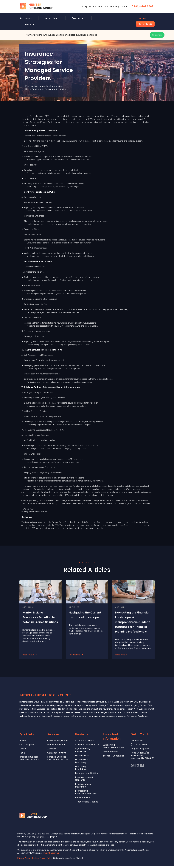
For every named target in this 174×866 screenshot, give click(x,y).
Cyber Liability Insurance (82, 750)
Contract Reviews (56, 752)
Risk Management (56, 744)
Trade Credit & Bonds (86, 801)
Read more (157, 35)
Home (22, 740)
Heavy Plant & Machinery (82, 761)
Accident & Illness (84, 740)
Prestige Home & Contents (84, 779)
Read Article (28, 666)
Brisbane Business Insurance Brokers (29, 758)
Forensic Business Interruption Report (57, 758)
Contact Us (143, 18)
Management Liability (86, 773)
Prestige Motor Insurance (83, 785)
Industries (51, 18)
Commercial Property (87, 744)
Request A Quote (140, 748)
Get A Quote (145, 24)
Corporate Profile (92, 6)
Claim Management (58, 740)
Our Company (111, 6)
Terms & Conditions (113, 755)
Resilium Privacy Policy (42, 858)
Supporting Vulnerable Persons (113, 746)
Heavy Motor (82, 755)
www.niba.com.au (51, 853)
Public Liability (82, 797)
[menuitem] (29, 18)
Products (77, 18)
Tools (28, 24)
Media (125, 6)
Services (24, 18)
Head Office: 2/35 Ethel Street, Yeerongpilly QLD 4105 (142, 755)
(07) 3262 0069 (143, 6)
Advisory (51, 748)
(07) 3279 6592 (139, 744)
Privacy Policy (110, 751)
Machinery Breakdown (81, 768)
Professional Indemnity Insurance (86, 792)
